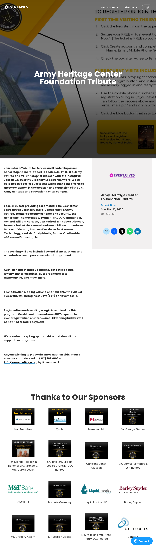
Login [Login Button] (147, 7)
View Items (131, 7)
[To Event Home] (16, 7)
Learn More (110, 7)
